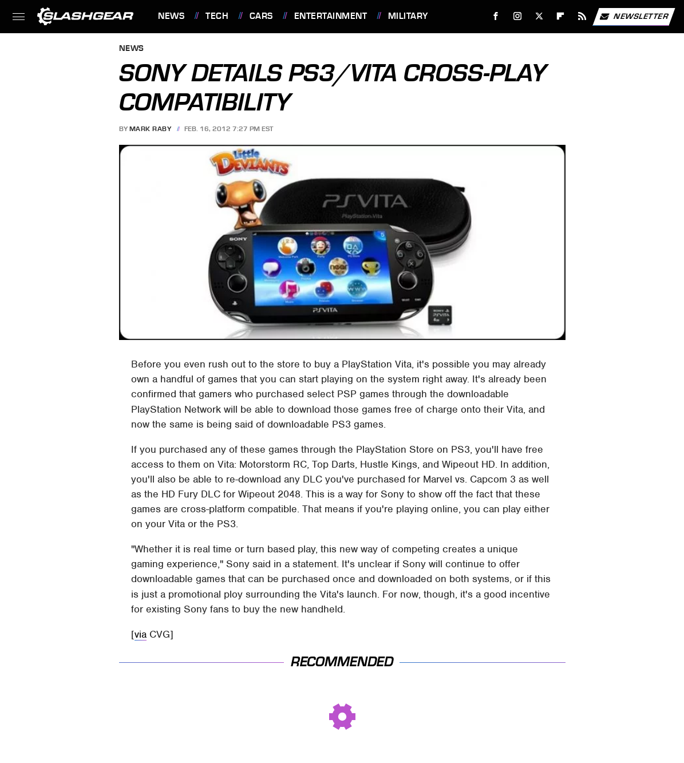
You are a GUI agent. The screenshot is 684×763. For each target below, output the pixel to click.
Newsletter (634, 16)
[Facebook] (496, 16)
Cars (261, 16)
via (141, 634)
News (171, 16)
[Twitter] (539, 16)
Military (408, 16)
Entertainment (330, 16)
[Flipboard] (560, 16)
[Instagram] (517, 16)
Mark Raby (150, 129)
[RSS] (582, 16)
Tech (216, 16)
